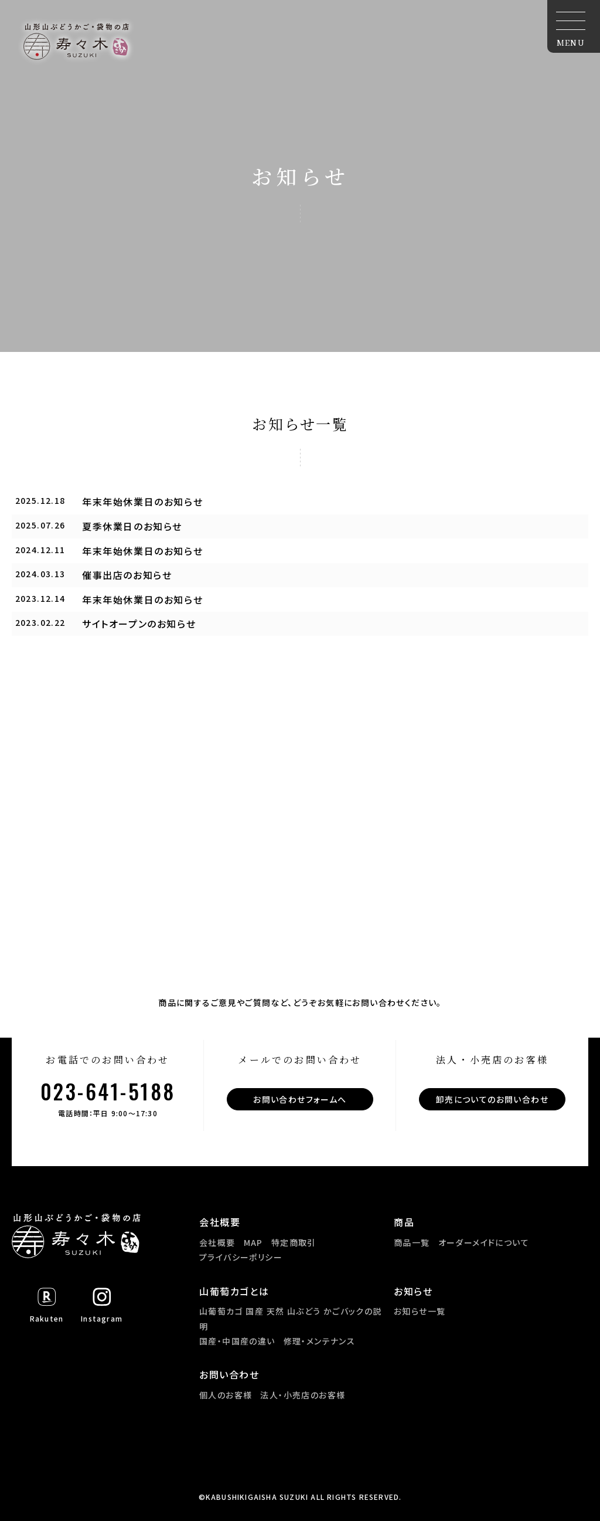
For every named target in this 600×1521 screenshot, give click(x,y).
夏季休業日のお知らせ (132, 526)
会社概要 (217, 1242)
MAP (253, 1242)
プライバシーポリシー (240, 1257)
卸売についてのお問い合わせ (492, 1099)
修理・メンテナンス (320, 1341)
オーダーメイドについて (483, 1242)
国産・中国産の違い (237, 1341)
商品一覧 (412, 1242)
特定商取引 (293, 1242)
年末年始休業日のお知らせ (142, 501)
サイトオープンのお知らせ (139, 623)
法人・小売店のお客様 (302, 1395)
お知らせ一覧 (419, 1311)
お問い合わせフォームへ (299, 1099)
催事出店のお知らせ (127, 575)
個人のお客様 (225, 1395)
